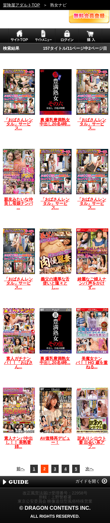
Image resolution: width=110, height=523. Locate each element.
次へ (89, 468)
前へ (20, 468)
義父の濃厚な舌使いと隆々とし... (55, 283)
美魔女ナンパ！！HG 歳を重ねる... (92, 362)
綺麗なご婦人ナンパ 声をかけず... (91, 283)
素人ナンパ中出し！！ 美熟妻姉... (18, 442)
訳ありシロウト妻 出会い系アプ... (91, 442)
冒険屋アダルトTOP (21, 5)
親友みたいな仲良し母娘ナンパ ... (18, 203)
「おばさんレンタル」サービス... (18, 123)
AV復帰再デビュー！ (55, 440)
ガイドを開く (87, 481)
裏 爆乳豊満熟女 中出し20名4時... (55, 121)
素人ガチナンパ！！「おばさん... (18, 362)
